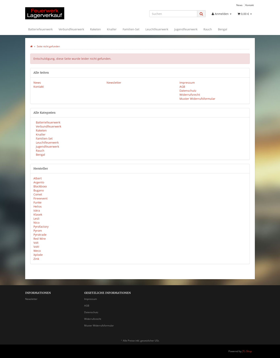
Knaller (112, 29)
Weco (37, 251)
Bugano (38, 190)
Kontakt (249, 5)
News (239, 5)
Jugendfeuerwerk (185, 29)
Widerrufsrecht (189, 95)
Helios (37, 206)
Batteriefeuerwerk (40, 29)
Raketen (95, 29)
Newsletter (114, 82)
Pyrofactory (41, 226)
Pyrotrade (40, 235)
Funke (37, 202)
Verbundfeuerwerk (71, 29)
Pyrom (37, 230)
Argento (38, 182)
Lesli (36, 218)
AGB (182, 86)
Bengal (222, 29)
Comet (37, 194)
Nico (36, 222)
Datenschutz (187, 91)
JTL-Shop (247, 351)
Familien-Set (131, 29)
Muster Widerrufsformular (197, 99)
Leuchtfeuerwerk (156, 29)
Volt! (36, 247)
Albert (37, 178)
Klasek (37, 214)
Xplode (38, 255)
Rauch (207, 29)
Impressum (187, 82)
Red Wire (39, 239)
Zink (36, 259)
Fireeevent (40, 198)
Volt (35, 243)
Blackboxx (40, 186)
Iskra (36, 210)
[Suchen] (173, 13)
